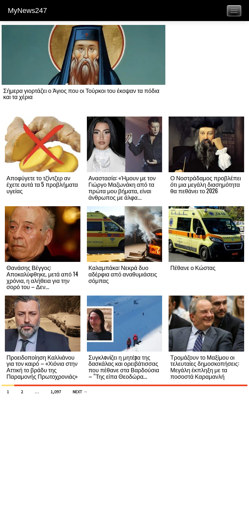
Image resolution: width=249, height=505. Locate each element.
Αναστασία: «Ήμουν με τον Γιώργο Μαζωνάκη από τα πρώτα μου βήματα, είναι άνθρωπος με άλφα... (122, 187)
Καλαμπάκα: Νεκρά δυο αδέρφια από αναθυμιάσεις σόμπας (123, 274)
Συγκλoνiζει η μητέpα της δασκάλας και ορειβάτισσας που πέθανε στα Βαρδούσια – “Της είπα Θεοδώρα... (124, 366)
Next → (80, 392)
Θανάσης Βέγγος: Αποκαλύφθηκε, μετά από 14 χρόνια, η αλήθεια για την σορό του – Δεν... (42, 277)
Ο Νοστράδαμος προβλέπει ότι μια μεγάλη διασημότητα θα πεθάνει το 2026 (205, 184)
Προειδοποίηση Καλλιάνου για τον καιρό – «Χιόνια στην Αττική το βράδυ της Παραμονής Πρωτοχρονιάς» (42, 366)
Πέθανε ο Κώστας (192, 267)
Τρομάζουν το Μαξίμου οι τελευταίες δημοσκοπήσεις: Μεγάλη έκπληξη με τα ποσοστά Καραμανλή (204, 366)
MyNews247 (27, 10)
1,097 (56, 392)
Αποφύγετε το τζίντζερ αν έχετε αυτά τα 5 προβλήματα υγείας (42, 184)
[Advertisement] (206, 70)
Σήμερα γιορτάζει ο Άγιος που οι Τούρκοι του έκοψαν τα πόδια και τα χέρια (81, 93)
